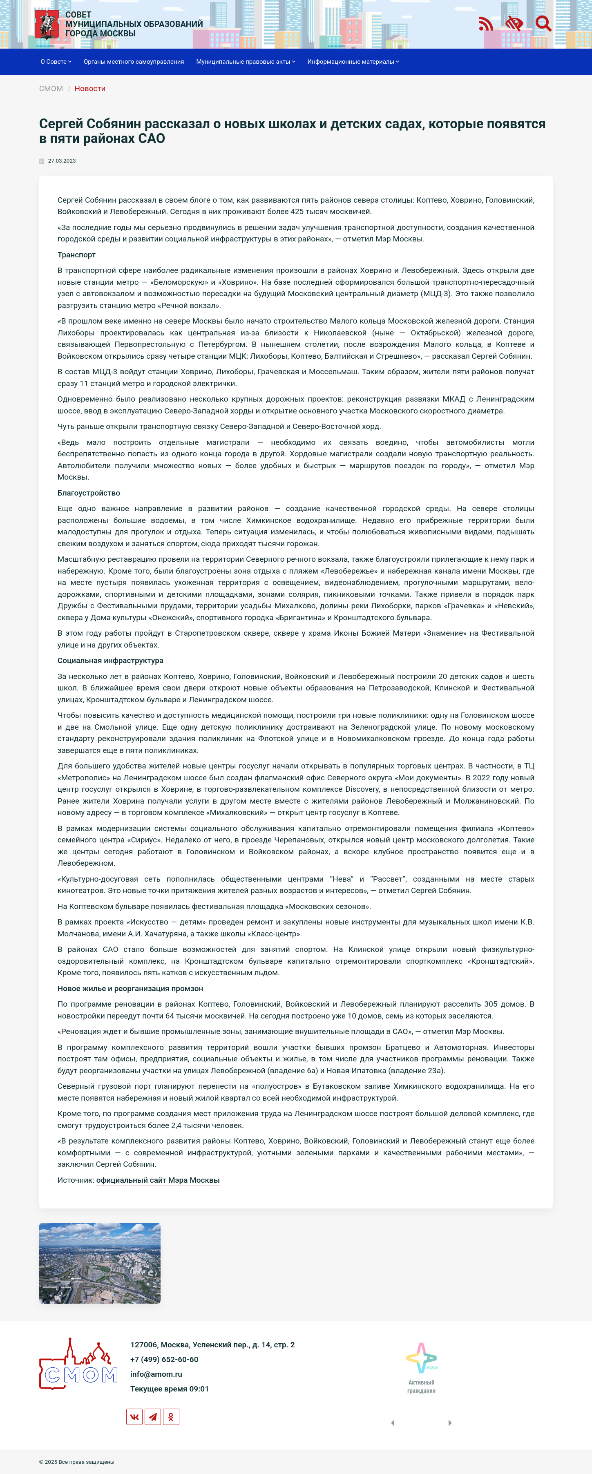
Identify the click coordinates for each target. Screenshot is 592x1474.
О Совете (56, 62)
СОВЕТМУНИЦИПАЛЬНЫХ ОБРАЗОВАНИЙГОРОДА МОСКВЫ (134, 24)
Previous (391, 1423)
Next (452, 1423)
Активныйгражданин (421, 1386)
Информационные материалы (354, 62)
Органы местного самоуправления (134, 61)
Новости (89, 88)
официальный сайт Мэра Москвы (158, 1180)
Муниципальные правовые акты (246, 62)
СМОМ (51, 88)
